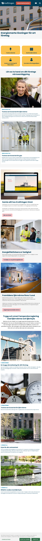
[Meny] (40, 3)
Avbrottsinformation (23, 3)
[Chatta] (36, 3)
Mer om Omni (7, 215)
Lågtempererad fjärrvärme (11, 310)
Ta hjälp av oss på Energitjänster (13, 260)
